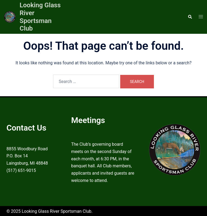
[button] (190, 17)
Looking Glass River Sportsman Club (40, 16)
